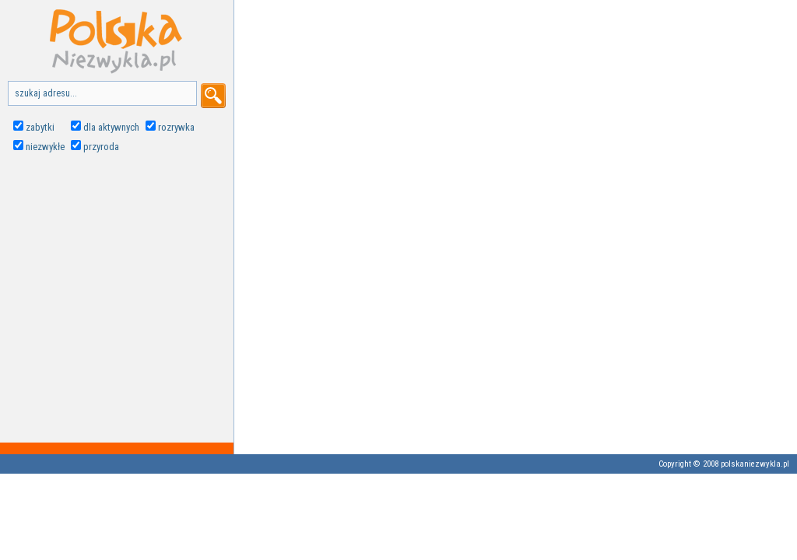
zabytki (40, 127)
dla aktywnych (111, 127)
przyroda (101, 146)
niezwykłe (45, 146)
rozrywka (176, 127)
